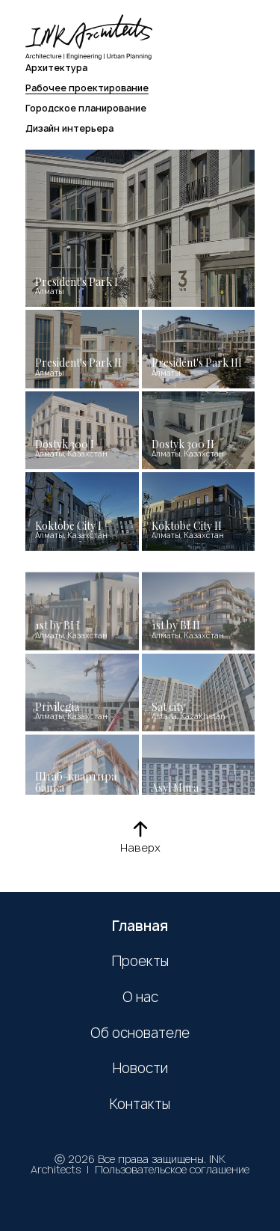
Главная (140, 926)
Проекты (140, 961)
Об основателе (140, 1033)
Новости (140, 1068)
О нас (140, 997)
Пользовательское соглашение (172, 1169)
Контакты (140, 1104)
